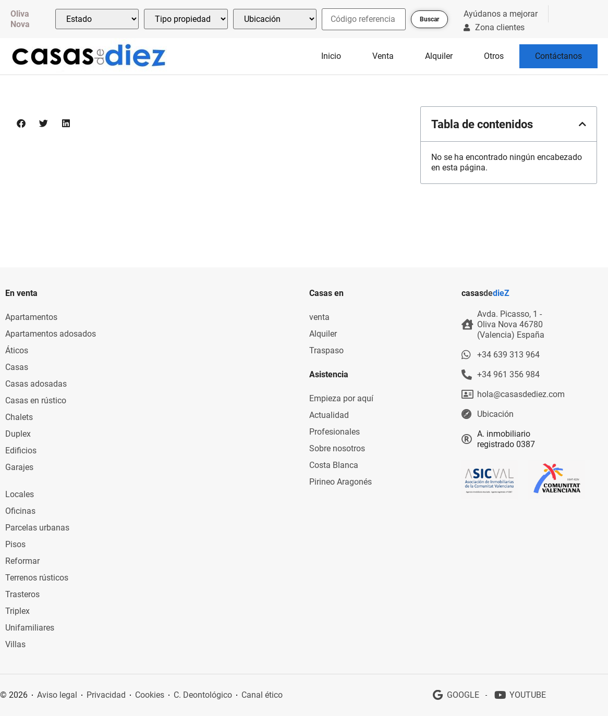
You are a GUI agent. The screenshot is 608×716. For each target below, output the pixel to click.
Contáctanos (558, 56)
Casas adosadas (36, 384)
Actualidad (329, 415)
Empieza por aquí (341, 398)
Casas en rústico (35, 400)
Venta (383, 56)
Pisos (15, 544)
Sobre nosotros (337, 448)
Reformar (22, 561)
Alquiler (439, 56)
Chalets (19, 417)
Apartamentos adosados (50, 334)
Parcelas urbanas (37, 528)
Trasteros (22, 594)
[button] (21, 123)
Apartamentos (31, 317)
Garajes (19, 467)
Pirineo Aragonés (340, 482)
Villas (15, 644)
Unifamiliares (29, 628)
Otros (494, 56)
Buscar (429, 19)
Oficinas (20, 511)
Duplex (18, 434)
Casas (16, 367)
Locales (19, 494)
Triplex (17, 611)
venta (319, 317)
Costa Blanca (333, 465)
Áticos (16, 350)
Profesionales (334, 432)
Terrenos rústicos (36, 578)
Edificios (21, 450)
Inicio (331, 56)
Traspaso (326, 350)
